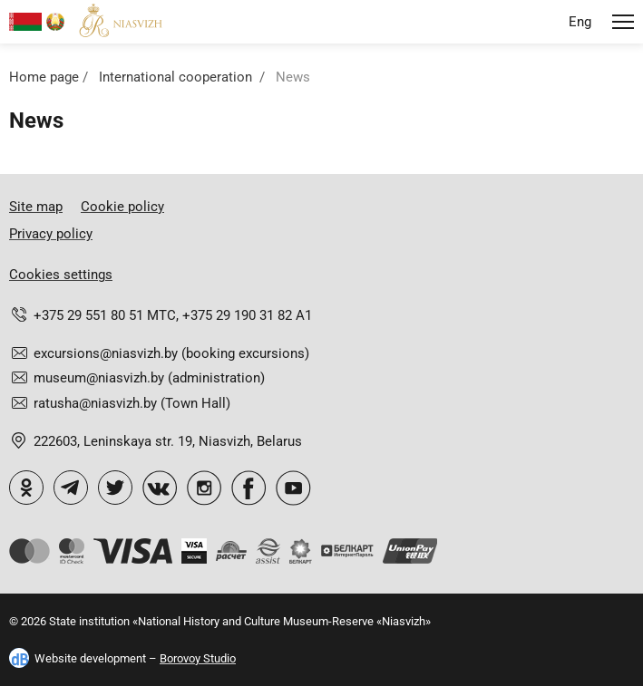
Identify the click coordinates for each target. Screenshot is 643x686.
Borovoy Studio (198, 658)
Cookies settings (60, 274)
